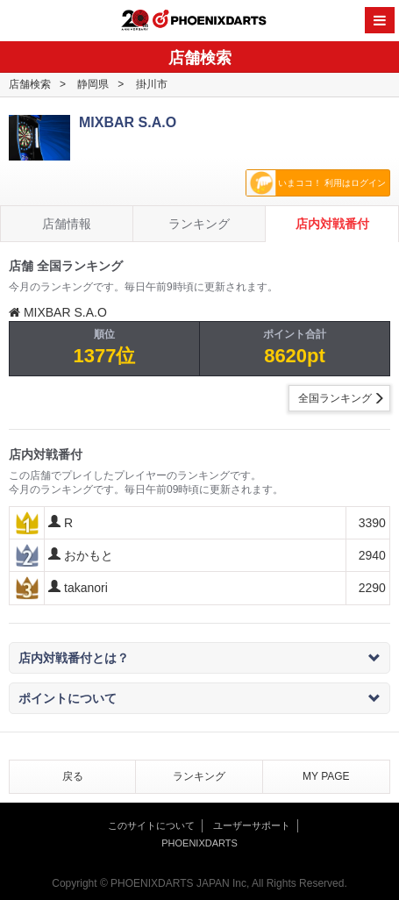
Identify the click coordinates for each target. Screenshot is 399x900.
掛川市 (151, 84)
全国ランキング (335, 398)
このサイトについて (151, 825)
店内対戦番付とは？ (199, 658)
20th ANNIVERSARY (135, 20)
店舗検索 (30, 84)
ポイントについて (199, 698)
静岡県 (93, 84)
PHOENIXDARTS (210, 21)
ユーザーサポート (251, 825)
